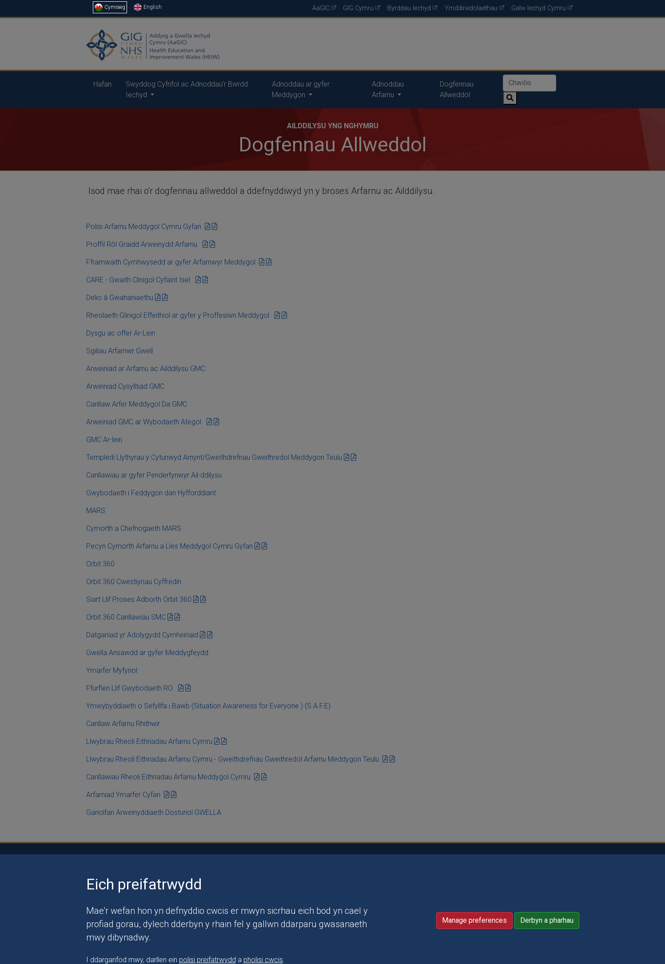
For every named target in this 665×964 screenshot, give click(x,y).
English (148, 7)
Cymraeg (110, 7)
